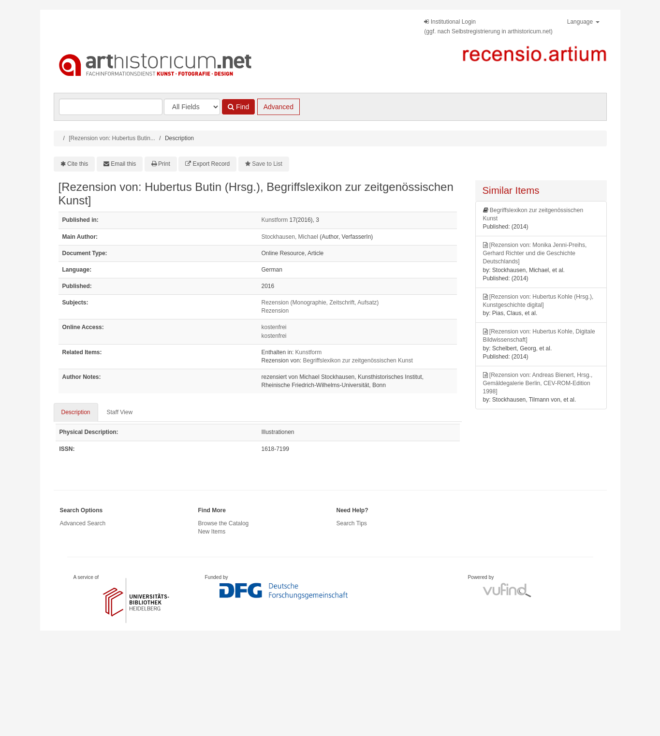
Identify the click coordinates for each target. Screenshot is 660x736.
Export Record (211, 163)
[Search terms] (110, 107)
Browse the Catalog (223, 523)
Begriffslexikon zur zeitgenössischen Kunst (358, 360)
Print (164, 163)
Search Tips (352, 523)
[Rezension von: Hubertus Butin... (112, 138)
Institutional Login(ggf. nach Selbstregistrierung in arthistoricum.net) (488, 26)
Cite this (77, 163)
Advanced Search (83, 523)
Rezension (275, 310)
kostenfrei (274, 327)
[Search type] (192, 107)
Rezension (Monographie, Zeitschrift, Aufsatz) (320, 302)
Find (238, 107)
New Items (212, 531)
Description (75, 412)
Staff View (120, 412)
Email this (123, 163)
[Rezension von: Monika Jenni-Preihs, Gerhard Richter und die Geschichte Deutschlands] (535, 253)
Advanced (278, 107)
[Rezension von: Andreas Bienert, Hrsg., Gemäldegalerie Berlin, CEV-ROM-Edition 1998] (538, 383)
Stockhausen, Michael (290, 236)
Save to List (267, 163)
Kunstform (275, 219)
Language (583, 21)
